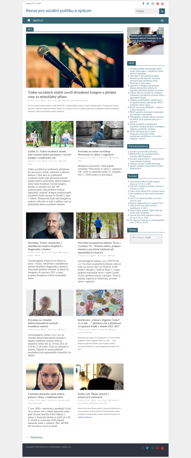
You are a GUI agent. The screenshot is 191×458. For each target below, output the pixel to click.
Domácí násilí (65, 400)
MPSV (131, 63)
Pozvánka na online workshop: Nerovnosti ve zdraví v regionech (96, 153)
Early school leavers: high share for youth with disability (146, 211)
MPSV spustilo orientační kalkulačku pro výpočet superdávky (147, 113)
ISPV (44, 100)
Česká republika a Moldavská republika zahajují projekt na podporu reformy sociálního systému (147, 126)
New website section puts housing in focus (147, 194)
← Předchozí (35, 437)
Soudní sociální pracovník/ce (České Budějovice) (146, 167)
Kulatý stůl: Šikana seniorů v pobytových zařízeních (93, 395)
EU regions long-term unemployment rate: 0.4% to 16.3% (147, 221)
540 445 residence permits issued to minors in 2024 (147, 187)
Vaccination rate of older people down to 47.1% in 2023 (145, 182)
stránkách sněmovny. (85, 417)
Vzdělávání (37, 255)
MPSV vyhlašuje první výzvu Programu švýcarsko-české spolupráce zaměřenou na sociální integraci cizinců (146, 135)
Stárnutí (30, 255)
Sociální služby (74, 100)
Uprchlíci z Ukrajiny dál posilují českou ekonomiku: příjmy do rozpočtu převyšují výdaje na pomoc (146, 88)
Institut (38, 20)
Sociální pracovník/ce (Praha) (143, 151)
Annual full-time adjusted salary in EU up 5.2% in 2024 (146, 216)
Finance (80, 332)
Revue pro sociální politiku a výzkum (58, 10)
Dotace (114, 329)
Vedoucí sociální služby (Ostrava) (145, 163)
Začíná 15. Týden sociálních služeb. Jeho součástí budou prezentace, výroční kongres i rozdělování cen (49, 154)
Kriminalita (64, 252)
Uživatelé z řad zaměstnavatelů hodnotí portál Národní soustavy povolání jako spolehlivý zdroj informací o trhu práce (145, 79)
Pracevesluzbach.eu (138, 146)
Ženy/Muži (39, 403)
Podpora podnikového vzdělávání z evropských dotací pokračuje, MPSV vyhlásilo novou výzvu (146, 102)
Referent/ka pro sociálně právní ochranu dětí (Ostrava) (144, 155)
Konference (115, 158)
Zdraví (80, 161)
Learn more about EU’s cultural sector (147, 191)
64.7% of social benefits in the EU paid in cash (145, 199)
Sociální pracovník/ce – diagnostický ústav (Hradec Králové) (147, 160)
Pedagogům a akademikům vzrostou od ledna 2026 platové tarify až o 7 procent (146, 119)
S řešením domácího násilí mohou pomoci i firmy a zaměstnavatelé (46, 395)
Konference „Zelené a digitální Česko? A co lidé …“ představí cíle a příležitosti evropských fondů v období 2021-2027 (99, 323)
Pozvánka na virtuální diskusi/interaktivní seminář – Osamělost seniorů (44, 323)
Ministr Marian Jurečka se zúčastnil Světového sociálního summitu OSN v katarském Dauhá (147, 95)
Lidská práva (93, 403)
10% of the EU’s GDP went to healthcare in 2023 (143, 206)
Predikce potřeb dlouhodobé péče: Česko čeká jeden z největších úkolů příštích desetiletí (146, 71)
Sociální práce (65, 100)
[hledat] (143, 238)
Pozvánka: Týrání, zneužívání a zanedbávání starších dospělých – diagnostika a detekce (46, 246)
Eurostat (133, 176)
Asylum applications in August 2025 (146, 203)
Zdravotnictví (84, 100)
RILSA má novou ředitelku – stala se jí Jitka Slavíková (146, 108)
